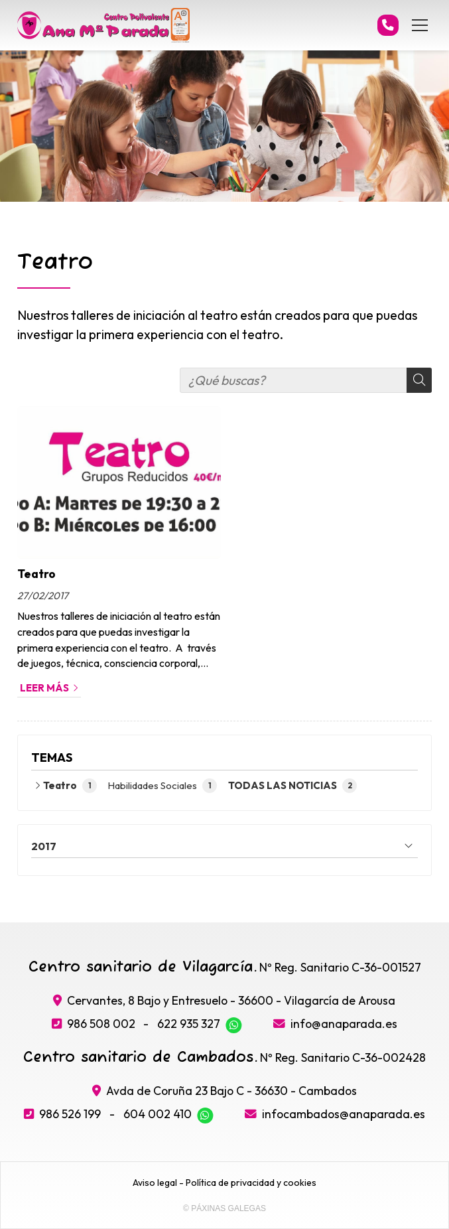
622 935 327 (188, 1023)
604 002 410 (157, 1113)
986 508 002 (101, 1023)
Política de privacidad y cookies (251, 1183)
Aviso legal (155, 1183)
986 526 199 (70, 1113)
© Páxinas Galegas (224, 1208)
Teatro (36, 573)
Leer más (44, 688)
